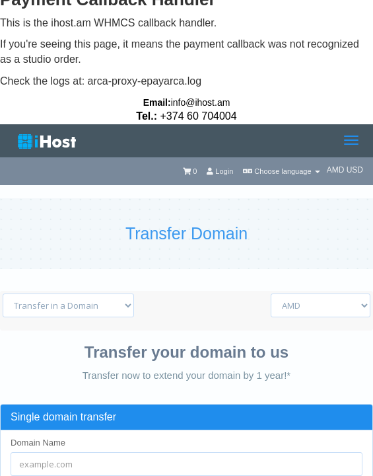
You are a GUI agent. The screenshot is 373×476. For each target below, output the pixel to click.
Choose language (281, 171)
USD (355, 170)
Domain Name (38, 443)
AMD (337, 170)
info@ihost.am (200, 102)
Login (220, 171)
